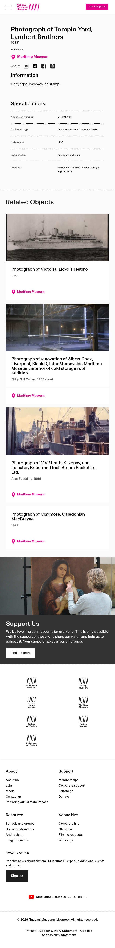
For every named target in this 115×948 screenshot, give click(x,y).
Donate (64, 796)
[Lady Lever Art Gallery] (32, 741)
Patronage (66, 791)
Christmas (66, 829)
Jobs (9, 785)
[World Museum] (83, 683)
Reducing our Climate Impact (27, 802)
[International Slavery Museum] (32, 702)
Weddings (66, 840)
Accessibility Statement (59, 935)
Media (10, 791)
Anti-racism (14, 834)
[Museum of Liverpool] (32, 683)
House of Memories (20, 829)
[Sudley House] (83, 721)
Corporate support (72, 785)
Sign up (17, 876)
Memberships (68, 780)
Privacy (31, 931)
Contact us (14, 796)
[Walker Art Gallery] (32, 721)
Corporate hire (69, 823)
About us (12, 780)
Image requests (17, 840)
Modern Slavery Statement (58, 931)
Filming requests (71, 834)
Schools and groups (20, 823)
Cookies (86, 931)
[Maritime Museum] (83, 702)
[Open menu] (9, 7)
